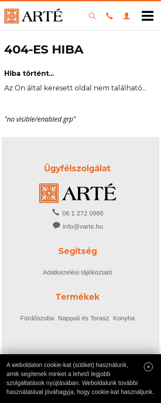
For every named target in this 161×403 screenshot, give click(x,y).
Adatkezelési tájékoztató (77, 272)
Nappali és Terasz (83, 318)
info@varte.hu (83, 226)
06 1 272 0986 (77, 212)
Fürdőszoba (37, 318)
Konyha (124, 318)
